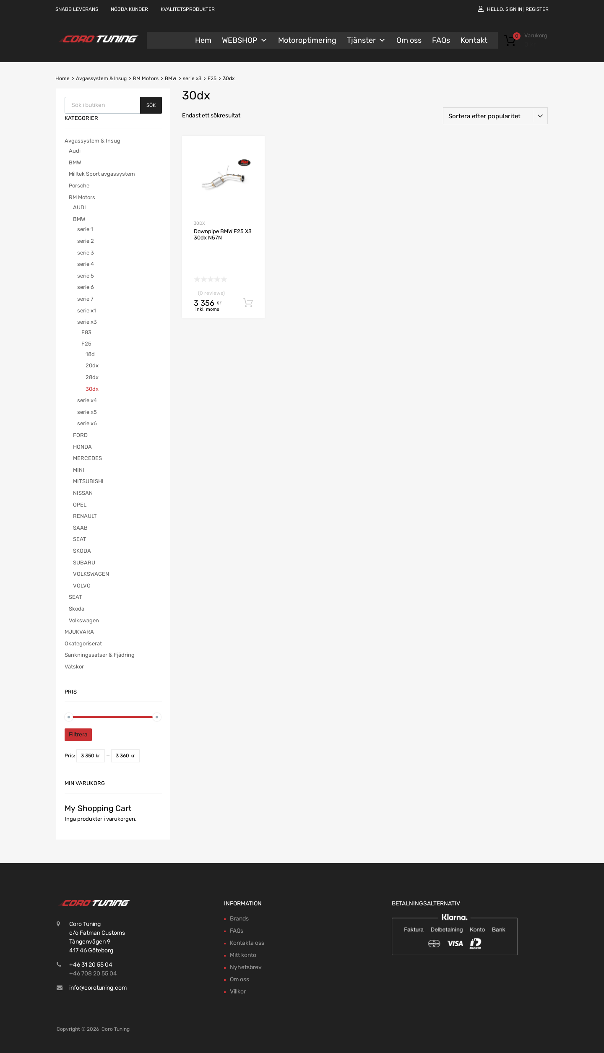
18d (90, 354)
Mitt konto (243, 955)
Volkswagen (84, 620)
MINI (78, 470)
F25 (212, 78)
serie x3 (192, 78)
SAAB (80, 528)
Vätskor (74, 666)
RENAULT (85, 516)
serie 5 (85, 276)
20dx (92, 365)
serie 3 (85, 253)
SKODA (82, 551)
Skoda (76, 609)
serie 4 (85, 264)
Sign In (513, 9)
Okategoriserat (83, 643)
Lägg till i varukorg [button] (248, 302)
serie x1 (86, 310)
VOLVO (82, 585)
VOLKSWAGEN (91, 574)
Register (537, 9)
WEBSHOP (245, 40)
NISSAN (83, 493)
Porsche (79, 185)
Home (62, 78)
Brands (239, 918)
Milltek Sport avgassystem (102, 174)
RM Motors (146, 78)
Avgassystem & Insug (101, 78)
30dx (199, 223)
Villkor (238, 991)
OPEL (79, 505)
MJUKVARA (79, 632)
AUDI (79, 207)
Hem (203, 40)
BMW (171, 78)
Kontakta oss (247, 942)
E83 (86, 332)
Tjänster (366, 40)
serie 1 (85, 229)
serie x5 (87, 412)
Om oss (409, 40)
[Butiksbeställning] (495, 115)
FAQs (441, 40)
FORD (80, 435)
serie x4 (87, 400)
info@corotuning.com (98, 987)
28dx (92, 377)
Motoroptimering (307, 40)
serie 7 (85, 299)
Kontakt (474, 40)
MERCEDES (87, 458)
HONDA (82, 447)
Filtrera (78, 734)
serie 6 (85, 287)
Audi (75, 151)
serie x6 (87, 423)
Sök (151, 105)
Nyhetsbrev (246, 967)
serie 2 (85, 241)
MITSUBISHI (88, 481)
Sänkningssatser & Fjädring (100, 655)
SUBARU (84, 562)
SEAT (79, 539)
